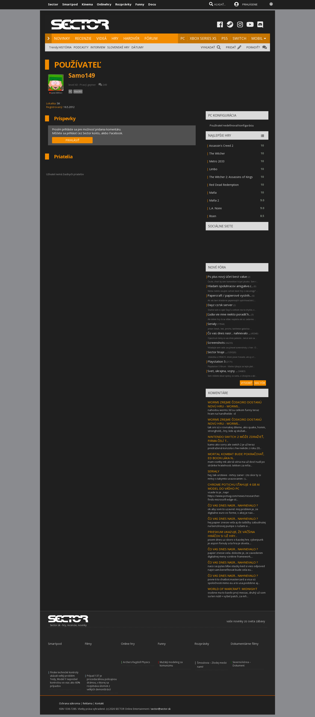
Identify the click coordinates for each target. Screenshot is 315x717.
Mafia (213, 192)
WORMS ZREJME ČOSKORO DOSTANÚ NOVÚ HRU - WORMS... (235, 404)
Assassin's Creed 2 (221, 145)
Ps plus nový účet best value (227, 277)
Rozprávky (123, 4)
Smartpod (70, 4)
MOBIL (257, 38)
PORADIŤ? (253, 47)
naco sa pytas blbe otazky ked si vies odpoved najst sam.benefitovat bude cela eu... (236, 568)
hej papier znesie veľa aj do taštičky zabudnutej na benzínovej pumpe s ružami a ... (237, 524)
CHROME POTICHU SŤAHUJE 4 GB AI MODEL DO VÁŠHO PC (234, 486)
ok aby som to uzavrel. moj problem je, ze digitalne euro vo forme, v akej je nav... (233, 511)
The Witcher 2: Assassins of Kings (231, 177)
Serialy (212, 324)
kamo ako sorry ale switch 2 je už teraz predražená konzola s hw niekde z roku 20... (234, 446)
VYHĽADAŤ (208, 47)
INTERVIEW (97, 47)
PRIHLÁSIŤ (72, 140)
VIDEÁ (101, 38)
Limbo (213, 169)
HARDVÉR (131, 38)
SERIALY (213, 471)
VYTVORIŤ (246, 383)
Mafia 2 (214, 200)
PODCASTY (81, 47)
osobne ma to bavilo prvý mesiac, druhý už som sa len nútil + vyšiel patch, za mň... (237, 594)
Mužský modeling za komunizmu (171, 663)
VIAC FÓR (260, 383)
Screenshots (216, 343)
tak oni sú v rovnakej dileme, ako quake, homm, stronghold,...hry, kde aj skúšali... (237, 429)
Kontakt (99, 703)
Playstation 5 (217, 361)
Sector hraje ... (217, 352)
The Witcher (217, 153)
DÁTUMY (137, 47)
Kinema (87, 4)
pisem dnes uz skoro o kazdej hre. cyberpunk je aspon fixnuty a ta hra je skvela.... (235, 541)
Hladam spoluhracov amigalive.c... (230, 286)
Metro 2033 (216, 161)
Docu (152, 4)
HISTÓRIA (65, 47)
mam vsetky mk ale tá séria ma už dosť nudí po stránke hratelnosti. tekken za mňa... (236, 463)
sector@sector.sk (161, 709)
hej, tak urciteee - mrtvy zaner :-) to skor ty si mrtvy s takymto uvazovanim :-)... (234, 476)
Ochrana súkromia (69, 703)
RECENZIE (83, 38)
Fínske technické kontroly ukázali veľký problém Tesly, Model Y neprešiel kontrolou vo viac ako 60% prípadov (65, 679)
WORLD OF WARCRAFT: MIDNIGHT (232, 589)
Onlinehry (104, 4)
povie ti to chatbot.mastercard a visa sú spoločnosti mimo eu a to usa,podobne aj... (234, 581)
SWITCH (239, 38)
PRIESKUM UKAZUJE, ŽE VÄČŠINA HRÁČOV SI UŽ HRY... (231, 534)
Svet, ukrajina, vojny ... (222, 371)
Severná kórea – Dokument (242, 663)
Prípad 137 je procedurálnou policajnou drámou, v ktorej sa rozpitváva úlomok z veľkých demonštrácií (102, 682)
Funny (139, 4)
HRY (114, 38)
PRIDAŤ (231, 47)
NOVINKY (62, 38)
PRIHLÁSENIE (250, 4)
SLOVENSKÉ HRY (118, 47)
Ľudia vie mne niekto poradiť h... (229, 314)
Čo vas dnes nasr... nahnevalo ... (229, 333)
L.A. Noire (215, 208)
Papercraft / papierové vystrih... (229, 295)
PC (182, 38)
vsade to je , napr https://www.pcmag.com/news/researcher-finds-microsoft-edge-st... (234, 495)
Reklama (87, 703)
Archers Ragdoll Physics (136, 662)
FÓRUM (151, 38)
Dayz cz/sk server (220, 305)
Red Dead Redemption (224, 185)
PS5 (224, 38)
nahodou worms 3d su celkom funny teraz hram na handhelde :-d (233, 411)
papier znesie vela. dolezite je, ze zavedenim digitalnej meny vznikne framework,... (235, 554)
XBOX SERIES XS (203, 38)
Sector (53, 4)
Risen (212, 216)
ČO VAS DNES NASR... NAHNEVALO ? (233, 505)
